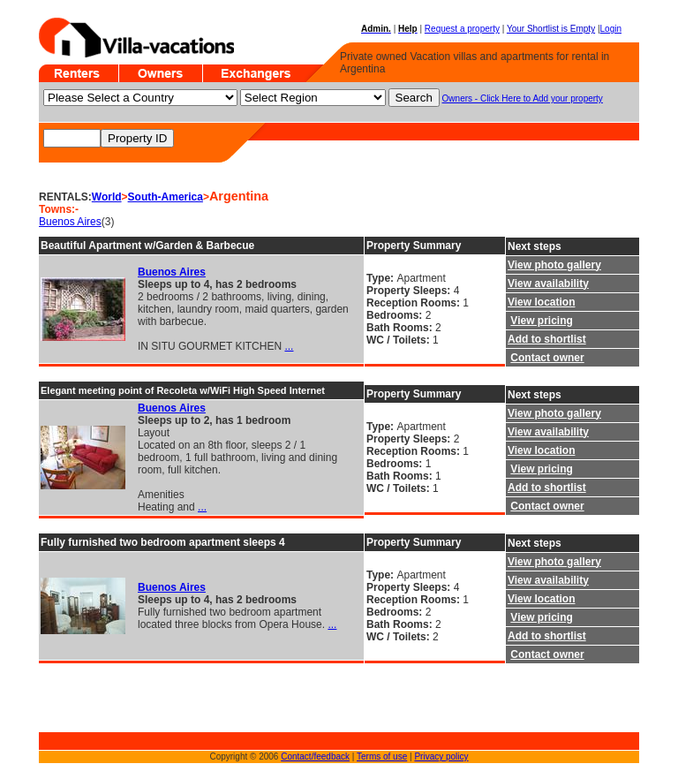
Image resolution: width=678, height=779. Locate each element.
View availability (548, 283)
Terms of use (382, 756)
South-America (165, 197)
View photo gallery (554, 265)
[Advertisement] (92, 704)
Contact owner (547, 358)
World (107, 197)
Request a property (462, 29)
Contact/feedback (315, 756)
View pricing (541, 320)
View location (541, 302)
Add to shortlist (547, 339)
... (288, 346)
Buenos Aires (70, 222)
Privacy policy (441, 756)
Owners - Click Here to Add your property (522, 98)
